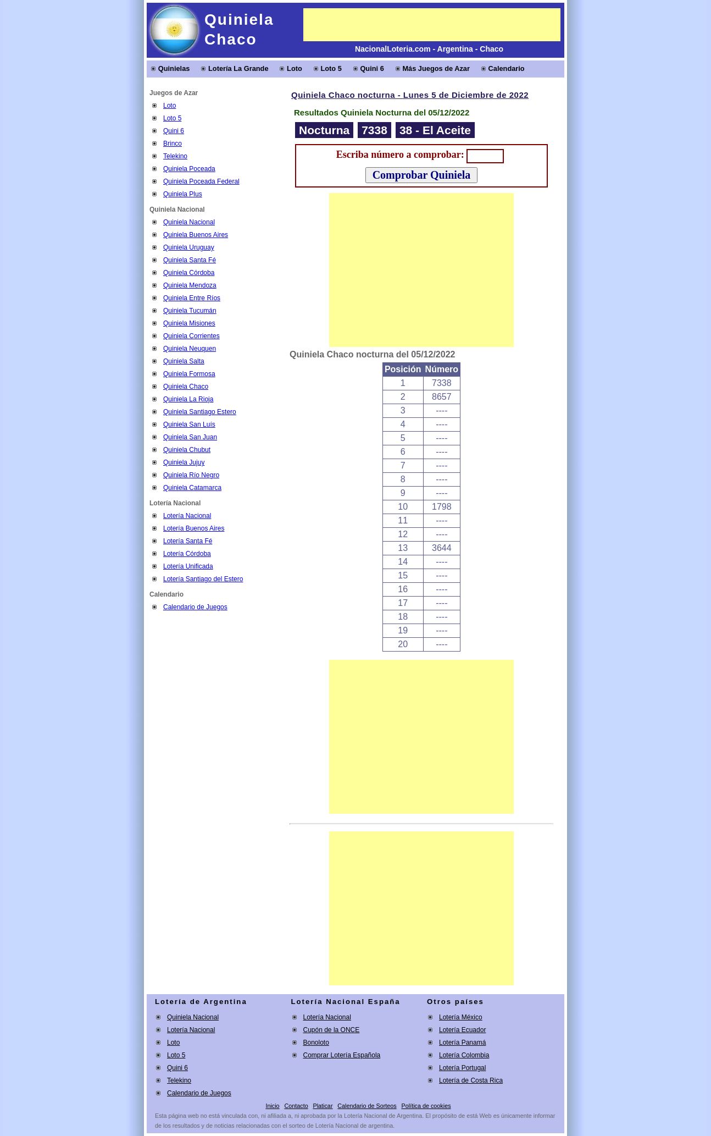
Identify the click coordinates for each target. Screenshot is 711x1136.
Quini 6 (372, 68)
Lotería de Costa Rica (471, 1080)
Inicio (272, 1105)
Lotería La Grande (238, 68)
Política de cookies (426, 1105)
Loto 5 (330, 68)
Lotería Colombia (464, 1055)
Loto (294, 68)
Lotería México (460, 1017)
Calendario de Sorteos (366, 1105)
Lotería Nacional (191, 1030)
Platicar (322, 1105)
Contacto (296, 1105)
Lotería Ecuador (462, 1030)
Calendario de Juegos (195, 607)
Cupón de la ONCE (331, 1030)
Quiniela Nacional (193, 1017)
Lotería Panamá (462, 1042)
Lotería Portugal (462, 1068)
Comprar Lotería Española (342, 1055)
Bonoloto (316, 1042)
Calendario (506, 68)
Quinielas (174, 68)
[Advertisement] (431, 24)
